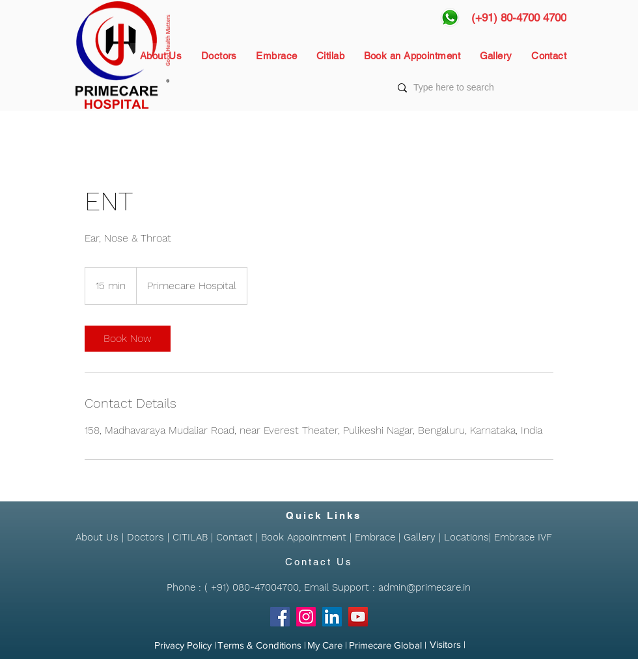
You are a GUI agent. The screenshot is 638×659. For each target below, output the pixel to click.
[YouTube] (358, 616)
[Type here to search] (480, 88)
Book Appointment (303, 537)
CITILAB (190, 537)
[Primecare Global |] (387, 645)
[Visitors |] (447, 645)
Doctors (145, 537)
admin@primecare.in (424, 587)
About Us (97, 537)
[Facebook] (280, 616)
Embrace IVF (523, 537)
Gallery (420, 537)
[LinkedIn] (332, 616)
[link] (128, 339)
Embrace (375, 537)
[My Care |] (327, 645)
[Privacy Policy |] (185, 645)
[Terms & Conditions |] (261, 645)
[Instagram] (306, 616)
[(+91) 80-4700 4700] (519, 17)
